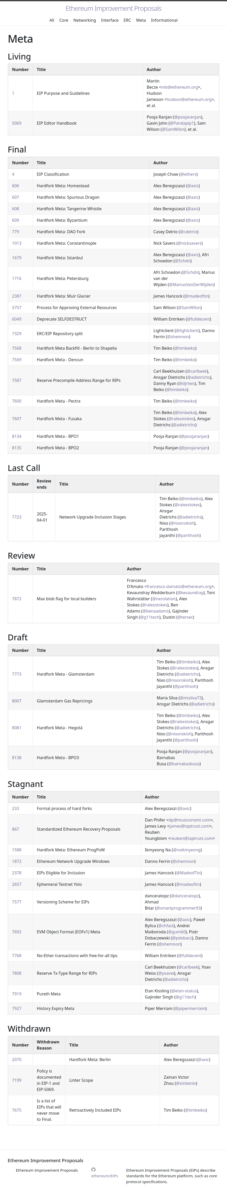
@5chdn (182, 261)
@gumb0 (177, 932)
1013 (16, 243)
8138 (16, 757)
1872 (16, 861)
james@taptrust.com (189, 826)
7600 (16, 401)
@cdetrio (188, 231)
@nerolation (164, 599)
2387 (16, 296)
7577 (16, 902)
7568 (16, 348)
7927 (16, 1008)
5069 (16, 123)
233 (15, 808)
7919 (16, 994)
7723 (16, 517)
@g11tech (149, 617)
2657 (16, 884)
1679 (16, 258)
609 (15, 220)
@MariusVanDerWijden (191, 284)
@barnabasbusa (184, 764)
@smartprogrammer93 (178, 908)
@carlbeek (197, 371)
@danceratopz (185, 896)
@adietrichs (198, 377)
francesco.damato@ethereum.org (179, 586)
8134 (16, 436)
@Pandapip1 (182, 123)
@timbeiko (185, 348)
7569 (16, 359)
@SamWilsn (173, 129)
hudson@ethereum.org (189, 99)
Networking (84, 20)
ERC (127, 20)
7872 (16, 599)
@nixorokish (182, 523)
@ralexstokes (181, 418)
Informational (164, 20)
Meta (141, 20)
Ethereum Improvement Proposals (113, 8)
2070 (16, 1059)
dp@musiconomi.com (189, 820)
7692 (16, 932)
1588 (16, 850)
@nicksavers (189, 243)
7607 (16, 418)
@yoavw (166, 973)
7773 (16, 674)
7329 (16, 333)
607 (15, 197)
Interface (109, 20)
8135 (16, 448)
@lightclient (187, 330)
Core (63, 20)
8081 (16, 728)
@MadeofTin (188, 873)
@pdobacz (182, 938)
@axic (193, 186)
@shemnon (178, 336)
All (51, 20)
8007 (16, 701)
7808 (16, 973)
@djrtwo (187, 383)
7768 (16, 955)
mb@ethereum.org (179, 87)
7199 (16, 1080)
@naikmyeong (186, 850)
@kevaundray (190, 592)
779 (15, 231)
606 (15, 186)
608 (15, 208)
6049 (16, 319)
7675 (16, 1110)
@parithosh (188, 535)
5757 (16, 307)
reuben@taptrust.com (191, 838)
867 (15, 829)
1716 (16, 278)
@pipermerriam (190, 1008)
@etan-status (184, 991)
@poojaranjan (187, 117)
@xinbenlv (186, 1083)
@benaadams (156, 611)
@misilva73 (191, 698)
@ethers (188, 174)
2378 (16, 873)
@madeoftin (196, 296)
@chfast (166, 925)
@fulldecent (198, 319)
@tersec (185, 617)
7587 (16, 380)
